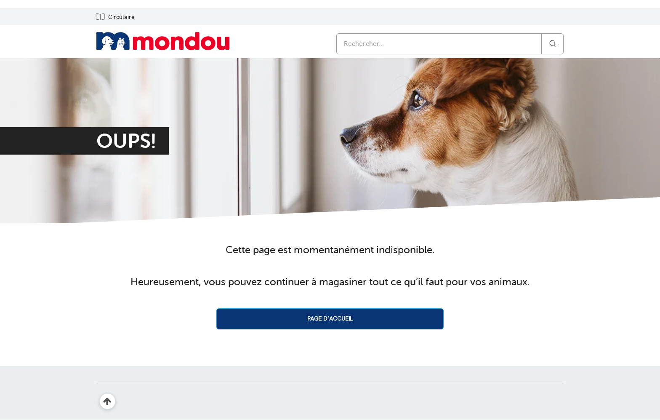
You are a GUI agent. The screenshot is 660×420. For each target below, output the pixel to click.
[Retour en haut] (107, 402)
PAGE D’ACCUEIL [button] (330, 318)
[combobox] (450, 43)
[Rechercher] (553, 43)
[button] (114, 16)
